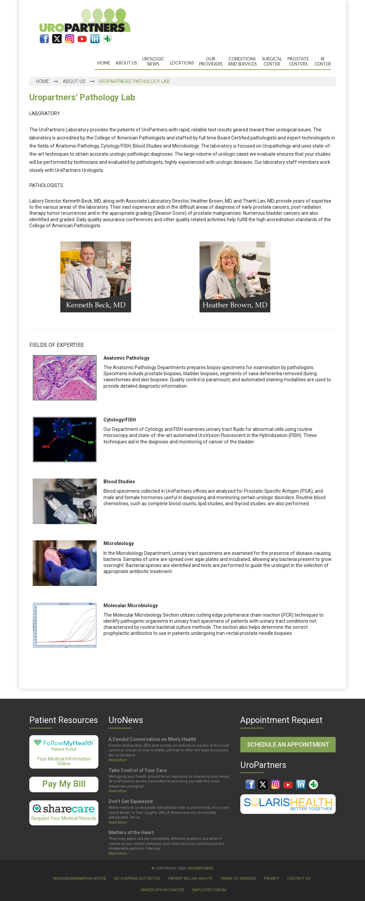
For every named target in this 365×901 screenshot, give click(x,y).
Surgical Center (272, 61)
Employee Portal (209, 890)
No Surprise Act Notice (137, 878)
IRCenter (322, 61)
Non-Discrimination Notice (79, 878)
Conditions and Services (242, 61)
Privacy (271, 878)
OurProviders (210, 61)
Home (103, 63)
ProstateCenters (298, 61)
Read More (118, 760)
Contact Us (298, 878)
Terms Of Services (238, 878)
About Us (126, 63)
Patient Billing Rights (190, 878)
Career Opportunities (162, 890)
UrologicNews (153, 61)
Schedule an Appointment (288, 744)
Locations (182, 63)
